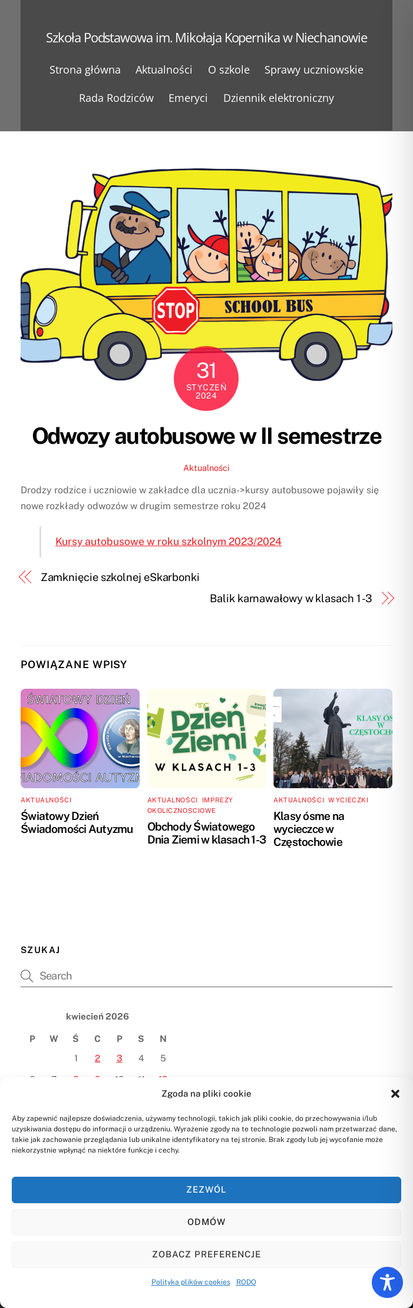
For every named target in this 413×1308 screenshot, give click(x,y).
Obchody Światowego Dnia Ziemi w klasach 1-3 (206, 833)
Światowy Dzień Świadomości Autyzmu (77, 822)
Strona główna (85, 69)
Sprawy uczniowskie (314, 69)
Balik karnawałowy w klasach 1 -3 (291, 598)
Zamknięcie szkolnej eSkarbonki (120, 577)
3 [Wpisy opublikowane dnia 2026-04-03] (120, 1058)
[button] (395, 1094)
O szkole (229, 69)
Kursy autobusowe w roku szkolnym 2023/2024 (168, 541)
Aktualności (164, 69)
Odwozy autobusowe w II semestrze (207, 436)
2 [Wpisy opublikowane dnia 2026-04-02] (97, 1058)
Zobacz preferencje (206, 1254)
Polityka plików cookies (190, 1282)
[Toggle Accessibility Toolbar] (387, 1282)
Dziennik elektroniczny (278, 98)
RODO (246, 1282)
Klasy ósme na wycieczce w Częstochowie (308, 828)
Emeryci (188, 98)
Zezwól (206, 1189)
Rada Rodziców (116, 98)
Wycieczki (348, 800)
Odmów (206, 1222)
